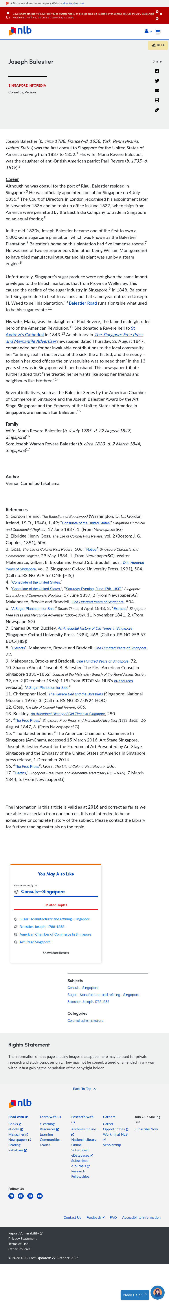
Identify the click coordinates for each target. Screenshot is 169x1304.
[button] (148, 31)
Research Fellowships (80, 1174)
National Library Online (83, 1142)
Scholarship (112, 1144)
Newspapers (19, 1139)
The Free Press (27, 720)
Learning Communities (50, 1137)
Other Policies (19, 1249)
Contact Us (72, 1217)
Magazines (18, 1134)
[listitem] (18, 1117)
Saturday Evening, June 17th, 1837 (93, 589)
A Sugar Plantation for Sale (33, 609)
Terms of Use (18, 1243)
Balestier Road (83, 303)
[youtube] (41, 1198)
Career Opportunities (115, 1126)
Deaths (20, 773)
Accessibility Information (141, 1217)
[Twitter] (157, 83)
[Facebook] (157, 74)
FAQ (113, 1217)
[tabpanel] (56, 936)
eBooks (15, 1129)
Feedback (95, 1217)
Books (14, 1123)
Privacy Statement (22, 1238)
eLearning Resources (49, 1126)
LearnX (45, 1144)
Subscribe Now (146, 1129)
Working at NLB (115, 1136)
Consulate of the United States (86, 523)
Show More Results (56, 953)
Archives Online (83, 1131)
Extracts (120, 609)
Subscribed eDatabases (82, 1153)
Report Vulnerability (25, 1233)
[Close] (164, 11)
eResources (123, 681)
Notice (91, 549)
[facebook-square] (22, 1198)
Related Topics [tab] (55, 904)
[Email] (157, 93)
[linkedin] (13, 1198)
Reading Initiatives (17, 1147)
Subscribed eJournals (80, 1163)
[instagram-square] (32, 1198)
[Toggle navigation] (158, 32)
